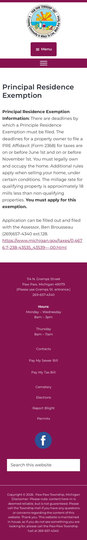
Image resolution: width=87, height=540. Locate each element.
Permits (43, 418)
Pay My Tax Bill (43, 372)
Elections (43, 397)
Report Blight (43, 408)
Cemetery (43, 387)
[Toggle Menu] (43, 63)
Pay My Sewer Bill (43, 360)
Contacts (43, 349)
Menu (46, 49)
